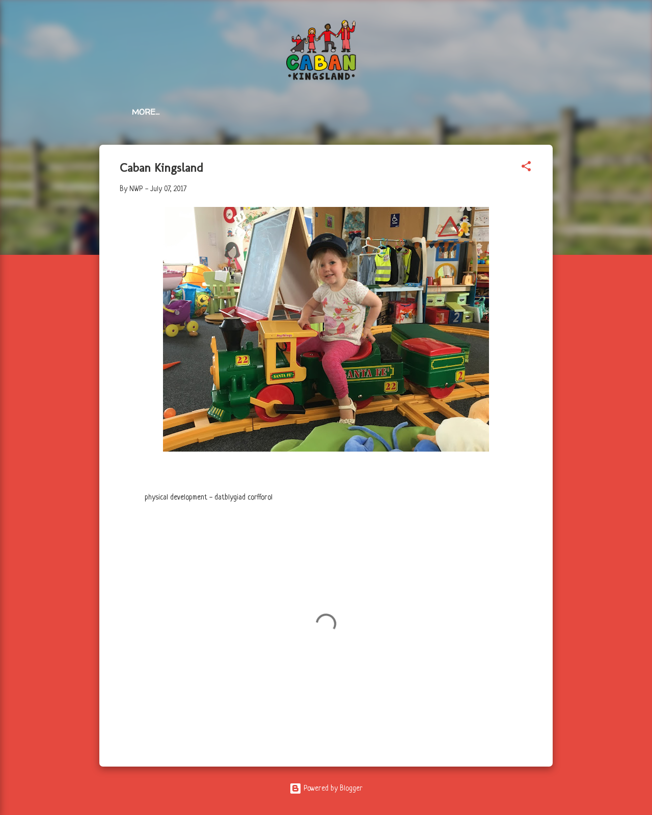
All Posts (193, 112)
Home (143, 112)
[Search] (546, 27)
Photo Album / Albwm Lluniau (424, 112)
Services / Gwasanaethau (288, 112)
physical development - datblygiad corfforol (209, 497)
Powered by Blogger (326, 788)
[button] (526, 168)
